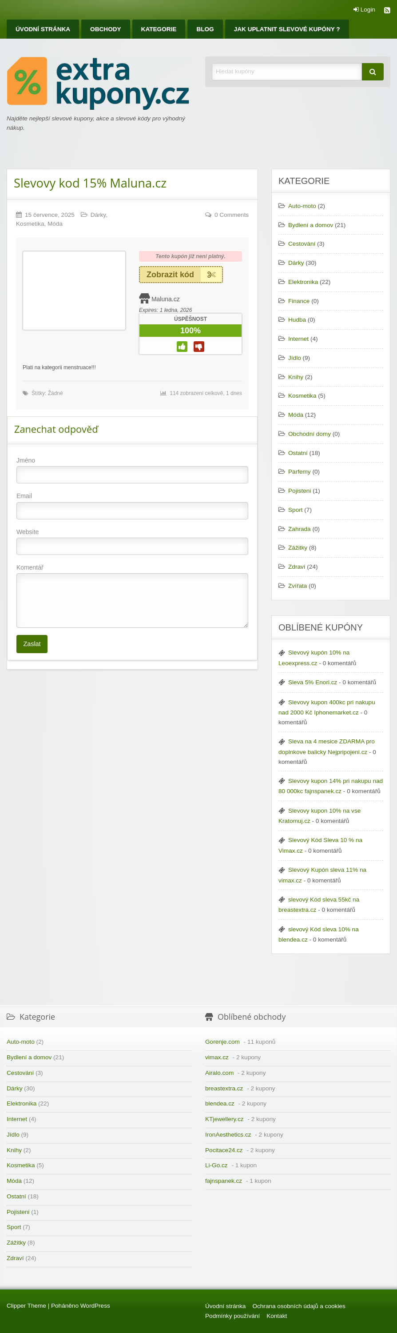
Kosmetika (30, 223)
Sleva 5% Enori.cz (312, 682)
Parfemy (299, 471)
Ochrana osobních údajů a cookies (298, 1306)
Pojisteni (299, 490)
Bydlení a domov (310, 225)
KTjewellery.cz (224, 1119)
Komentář (132, 596)
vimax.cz (217, 1057)
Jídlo (294, 358)
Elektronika (303, 282)
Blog (205, 29)
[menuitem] (43, 29)
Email (132, 505)
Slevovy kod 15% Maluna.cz (90, 183)
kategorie (159, 29)
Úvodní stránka (43, 29)
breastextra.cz (224, 1088)
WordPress (95, 1305)
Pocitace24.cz (224, 1150)
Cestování (301, 243)
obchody (105, 29)
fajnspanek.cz (223, 1180)
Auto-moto (302, 206)
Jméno (132, 470)
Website (132, 541)
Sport (295, 510)
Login (364, 10)
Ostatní (298, 453)
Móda (55, 223)
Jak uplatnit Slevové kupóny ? (287, 29)
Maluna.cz (165, 299)
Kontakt (276, 1316)
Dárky (98, 215)
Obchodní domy (309, 434)
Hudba (297, 319)
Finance (299, 301)
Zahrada (299, 529)
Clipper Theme (26, 1305)
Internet (298, 338)
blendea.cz (219, 1103)
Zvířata (297, 586)
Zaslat (31, 643)
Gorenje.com (222, 1041)
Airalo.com (219, 1073)
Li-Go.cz (216, 1165)
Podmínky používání (232, 1316)
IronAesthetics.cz (228, 1134)
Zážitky (297, 547)
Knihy (295, 377)
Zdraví (297, 566)
